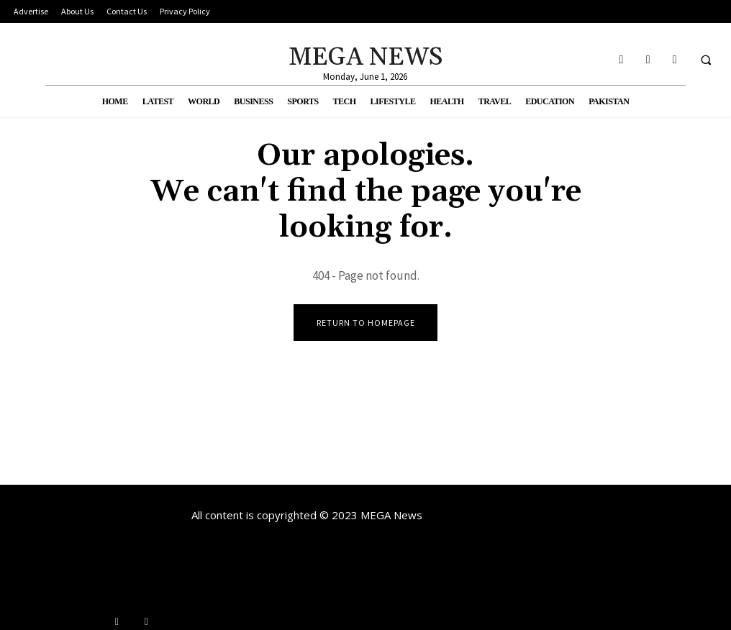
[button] (706, 60)
